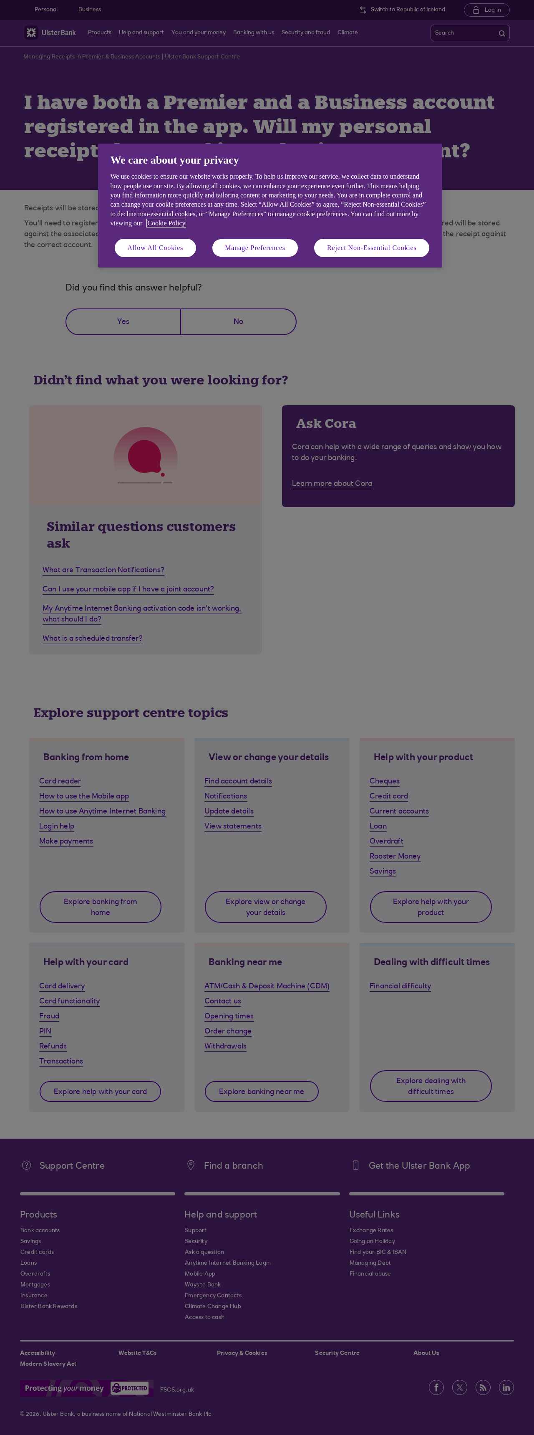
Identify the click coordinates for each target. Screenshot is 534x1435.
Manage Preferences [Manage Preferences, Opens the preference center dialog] (255, 247)
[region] (270, 206)
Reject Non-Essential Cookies (371, 247)
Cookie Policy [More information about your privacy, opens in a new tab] (166, 223)
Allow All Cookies (156, 247)
